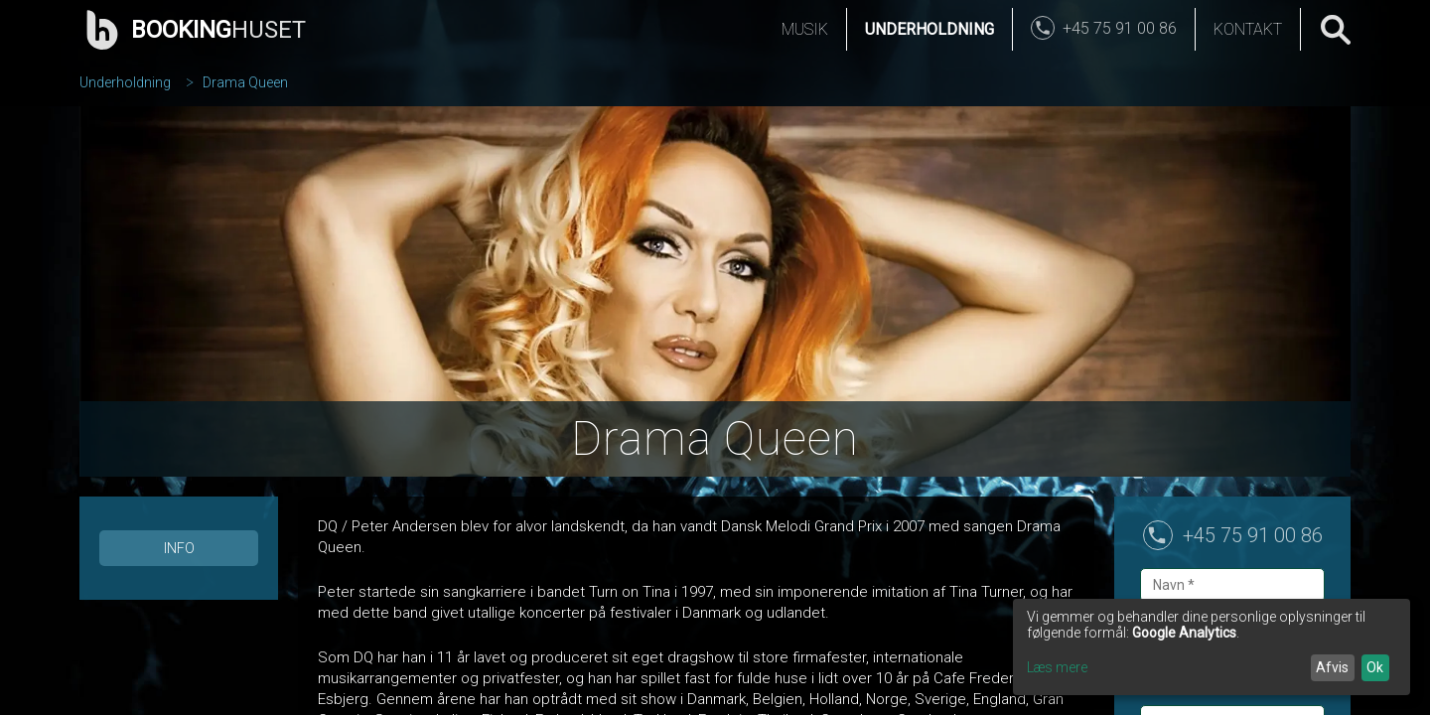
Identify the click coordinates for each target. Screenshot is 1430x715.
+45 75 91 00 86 (1253, 535)
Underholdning (929, 29)
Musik (805, 29)
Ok (1374, 667)
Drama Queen (245, 82)
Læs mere (1057, 667)
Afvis (1332, 667)
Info (179, 548)
